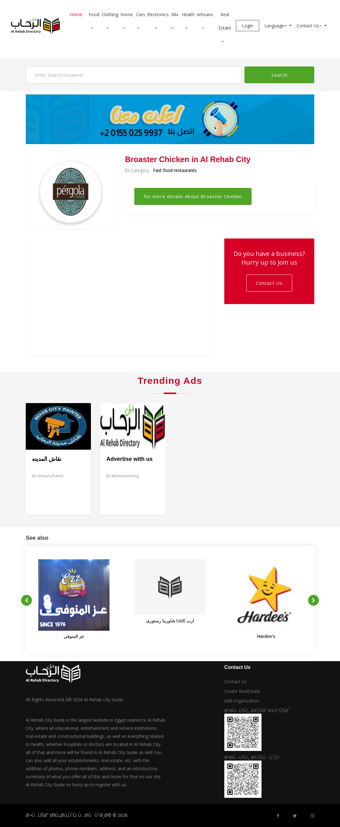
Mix (174, 14)
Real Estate (224, 21)
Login (247, 26)
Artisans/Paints (47, 476)
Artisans (205, 14)
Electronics (158, 14)
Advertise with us (129, 459)
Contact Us (310, 26)
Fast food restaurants (175, 170)
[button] (94, 27)
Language (276, 26)
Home (76, 14)
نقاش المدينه (46, 459)
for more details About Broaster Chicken (193, 196)
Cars (140, 14)
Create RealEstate (242, 691)
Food (94, 14)
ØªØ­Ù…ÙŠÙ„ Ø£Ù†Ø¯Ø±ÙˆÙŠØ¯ (257, 710)
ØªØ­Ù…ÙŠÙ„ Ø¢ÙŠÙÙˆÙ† (251, 757)
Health (188, 14)
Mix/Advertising (122, 476)
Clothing (110, 14)
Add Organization (241, 701)
